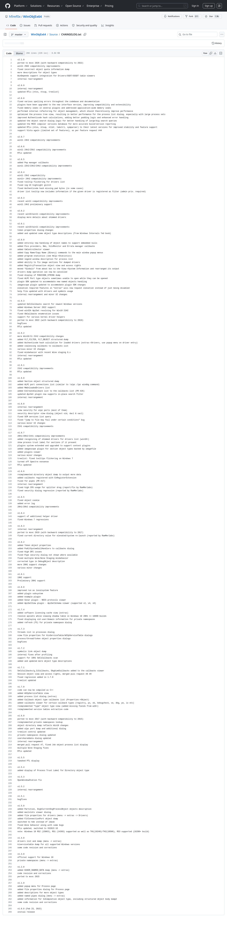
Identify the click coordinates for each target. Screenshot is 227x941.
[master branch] (18, 34)
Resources (55, 6)
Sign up (209, 5)
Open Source (74, 6)
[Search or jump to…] (162, 5)
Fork (192, 16)
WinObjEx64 (32, 16)
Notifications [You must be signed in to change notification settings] (172, 16)
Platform (21, 6)
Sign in (195, 5)
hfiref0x (15, 16)
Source (53, 34)
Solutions (37, 6)
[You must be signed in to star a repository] (212, 16)
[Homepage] (7, 6)
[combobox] (199, 34)
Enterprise (94, 6)
